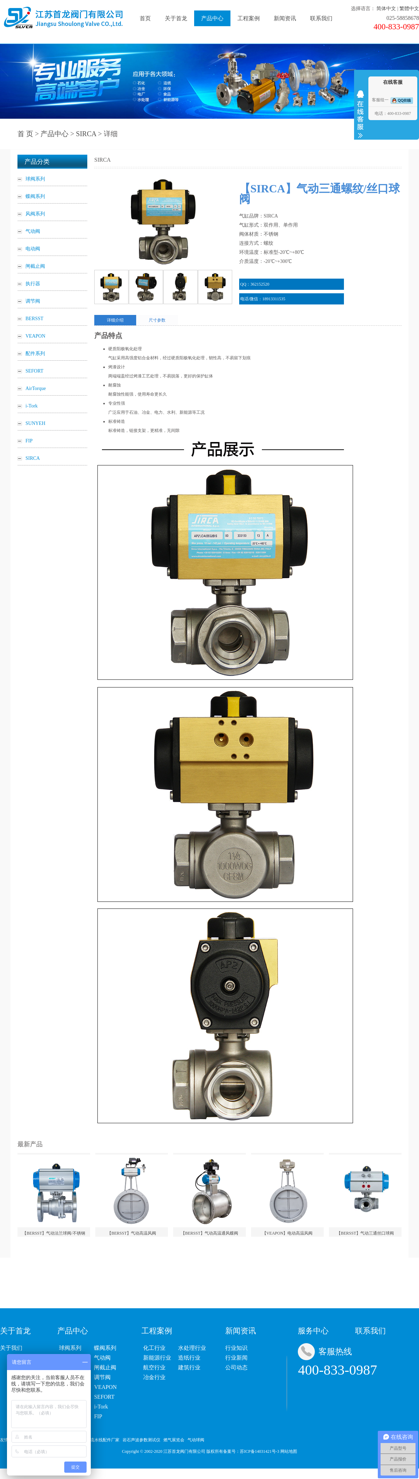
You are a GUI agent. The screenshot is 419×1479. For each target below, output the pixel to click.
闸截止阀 (105, 1367)
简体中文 (386, 8)
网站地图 (288, 1451)
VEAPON (105, 1387)
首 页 (25, 134)
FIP (98, 1416)
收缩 (360, 114)
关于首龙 (176, 18)
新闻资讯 (285, 18)
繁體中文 (409, 8)
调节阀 (102, 1377)
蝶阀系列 (105, 1348)
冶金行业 (154, 1377)
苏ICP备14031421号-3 (259, 1451)
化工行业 (154, 1348)
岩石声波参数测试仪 (141, 1439)
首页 (145, 18)
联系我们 (321, 18)
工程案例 (248, 18)
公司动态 (236, 1367)
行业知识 (236, 1348)
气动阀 (102, 1358)
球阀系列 (70, 1348)
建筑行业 (189, 1367)
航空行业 (154, 1367)
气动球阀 (196, 1439)
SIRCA (86, 134)
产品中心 (212, 18)
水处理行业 (192, 1348)
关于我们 (11, 1348)
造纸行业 (189, 1358)
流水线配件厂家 (104, 1439)
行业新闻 (236, 1358)
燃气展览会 (173, 1439)
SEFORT (104, 1397)
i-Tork (101, 1407)
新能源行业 (157, 1358)
